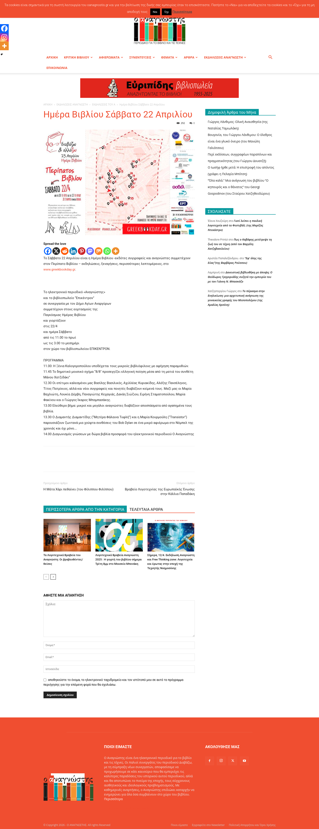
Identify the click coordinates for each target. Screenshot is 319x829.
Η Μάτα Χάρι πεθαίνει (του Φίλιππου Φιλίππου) (78, 489)
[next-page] (53, 577)
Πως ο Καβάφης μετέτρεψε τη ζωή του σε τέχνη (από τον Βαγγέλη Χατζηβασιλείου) (240, 244)
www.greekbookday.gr (59, 269)
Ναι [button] (155, 11)
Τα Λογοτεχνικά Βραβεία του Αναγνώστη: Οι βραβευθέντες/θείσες (63, 559)
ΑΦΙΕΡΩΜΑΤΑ (111, 57)
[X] (56, 251)
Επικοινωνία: (114, 808)
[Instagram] (4, 37)
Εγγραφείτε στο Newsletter (208, 825)
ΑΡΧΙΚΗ (52, 57)
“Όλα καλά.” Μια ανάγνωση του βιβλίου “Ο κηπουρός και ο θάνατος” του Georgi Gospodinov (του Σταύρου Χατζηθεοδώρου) (239, 187)
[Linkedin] (73, 251)
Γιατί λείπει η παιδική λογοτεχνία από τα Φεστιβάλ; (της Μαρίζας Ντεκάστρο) (235, 225)
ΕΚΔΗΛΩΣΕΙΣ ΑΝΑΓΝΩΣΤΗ (225, 57)
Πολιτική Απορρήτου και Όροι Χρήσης (252, 825)
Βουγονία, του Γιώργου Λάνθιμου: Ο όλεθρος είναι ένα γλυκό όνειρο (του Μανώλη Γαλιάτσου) (240, 141)
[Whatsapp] (107, 251)
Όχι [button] (166, 11)
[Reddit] (64, 251)
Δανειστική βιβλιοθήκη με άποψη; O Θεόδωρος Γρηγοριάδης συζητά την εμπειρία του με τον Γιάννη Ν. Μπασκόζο (240, 276)
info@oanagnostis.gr (137, 808)
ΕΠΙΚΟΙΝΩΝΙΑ (57, 68)
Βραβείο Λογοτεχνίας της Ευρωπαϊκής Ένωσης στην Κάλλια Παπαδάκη (160, 491)
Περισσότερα (113, 799)
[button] (270, 58)
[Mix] (98, 251)
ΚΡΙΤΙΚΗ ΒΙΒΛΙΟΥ (78, 57)
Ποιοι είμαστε (179, 825)
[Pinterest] (81, 251)
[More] (115, 251)
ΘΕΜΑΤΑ (169, 57)
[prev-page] (46, 577)
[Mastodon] (90, 251)
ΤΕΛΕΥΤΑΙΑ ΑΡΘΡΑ (146, 509)
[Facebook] (48, 251)
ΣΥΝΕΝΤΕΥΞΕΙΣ (142, 57)
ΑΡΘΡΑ (191, 57)
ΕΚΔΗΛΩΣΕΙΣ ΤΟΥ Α (103, 104)
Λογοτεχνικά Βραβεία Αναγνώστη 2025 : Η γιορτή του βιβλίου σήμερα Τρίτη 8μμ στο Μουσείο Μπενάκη (118, 559)
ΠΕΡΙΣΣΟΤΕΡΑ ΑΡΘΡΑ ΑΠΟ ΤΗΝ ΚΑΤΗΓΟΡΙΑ (85, 509)
